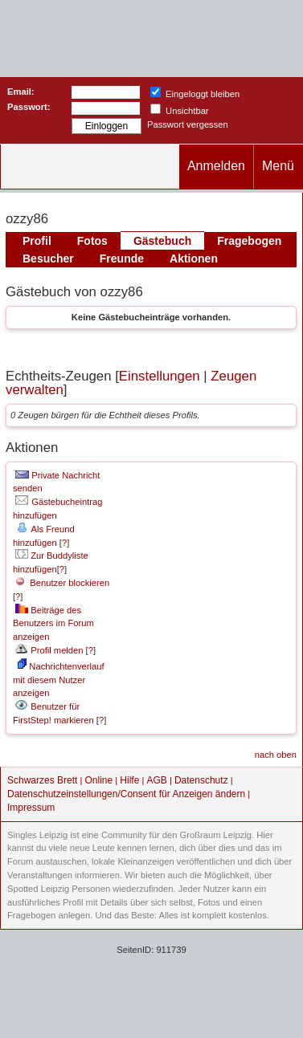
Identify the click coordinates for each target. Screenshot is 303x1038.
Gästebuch (162, 240)
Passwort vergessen (187, 124)
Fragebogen (249, 240)
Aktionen (194, 258)
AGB (156, 780)
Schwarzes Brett (42, 780)
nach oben (276, 754)
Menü (278, 166)
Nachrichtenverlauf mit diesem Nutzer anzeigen (58, 679)
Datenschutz (201, 780)
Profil (37, 240)
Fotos (92, 240)
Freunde (122, 258)
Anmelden (216, 166)
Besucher (48, 258)
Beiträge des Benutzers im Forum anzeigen (53, 623)
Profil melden (49, 650)
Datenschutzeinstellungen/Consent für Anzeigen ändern (126, 794)
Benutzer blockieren (62, 583)
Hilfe (129, 780)
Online (99, 780)
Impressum (31, 807)
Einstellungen (159, 376)
